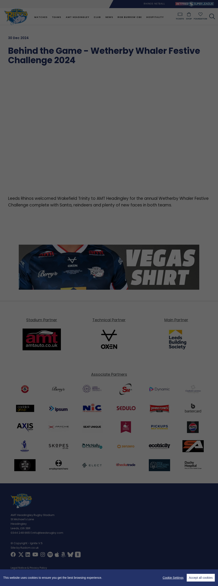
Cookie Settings (173, 577)
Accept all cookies (201, 577)
